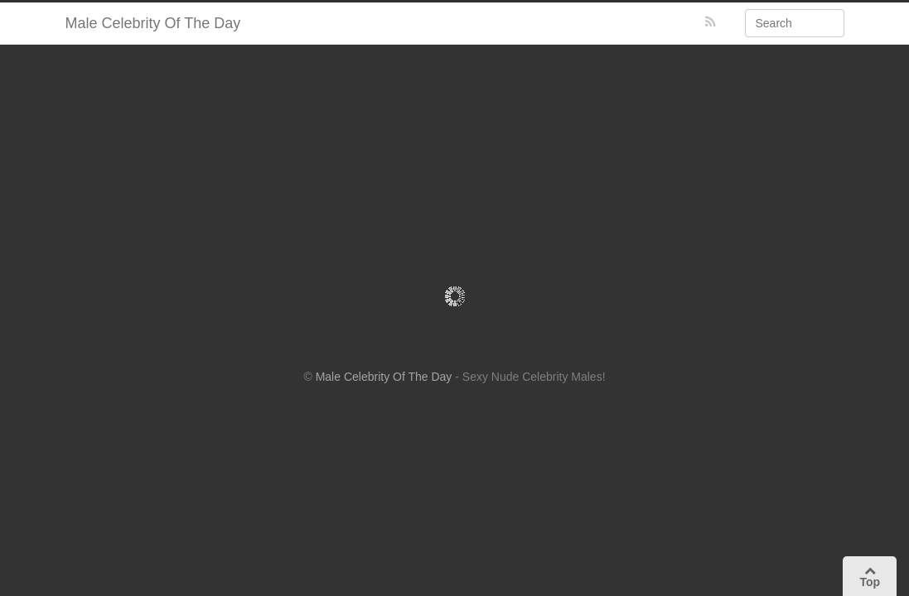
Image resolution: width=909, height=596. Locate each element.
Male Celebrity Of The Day (153, 23)
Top (869, 577)
